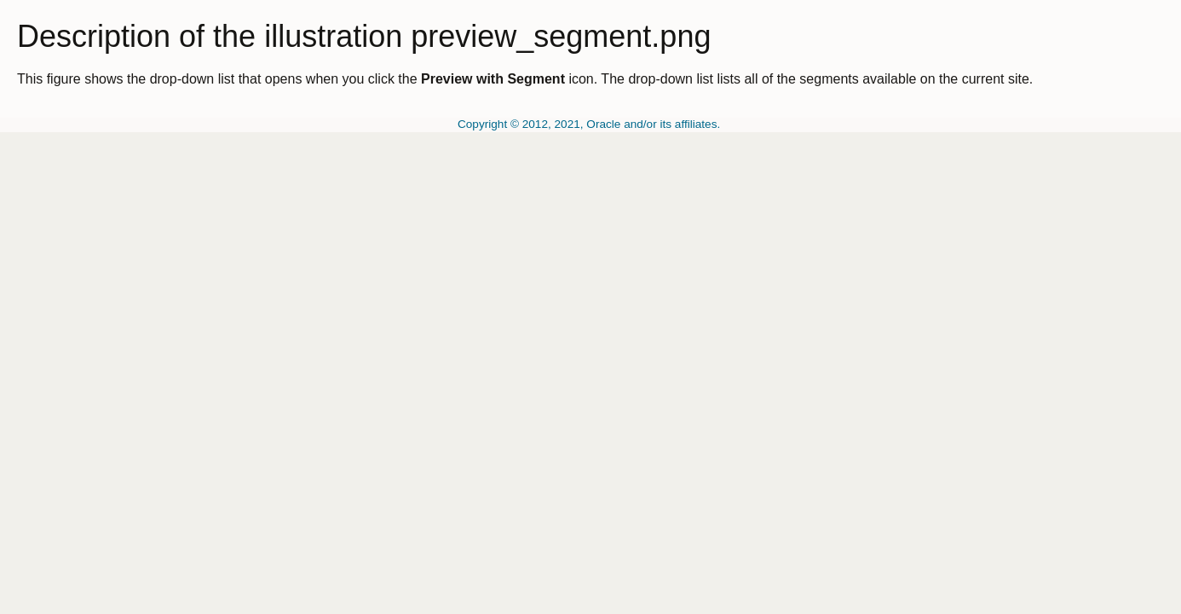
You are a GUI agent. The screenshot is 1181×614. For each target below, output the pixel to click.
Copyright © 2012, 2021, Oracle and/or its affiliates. (590, 124)
